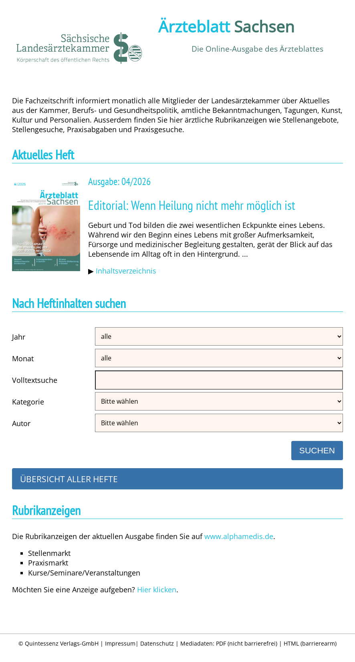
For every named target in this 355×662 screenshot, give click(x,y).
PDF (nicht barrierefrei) (246, 643)
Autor (21, 423)
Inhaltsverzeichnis (126, 271)
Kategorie (28, 401)
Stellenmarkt (49, 553)
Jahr (18, 337)
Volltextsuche (34, 380)
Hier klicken (156, 589)
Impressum (120, 643)
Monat (23, 358)
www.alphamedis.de (238, 536)
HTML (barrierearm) (310, 643)
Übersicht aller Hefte (69, 479)
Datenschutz (157, 643)
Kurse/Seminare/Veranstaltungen (84, 572)
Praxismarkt (48, 562)
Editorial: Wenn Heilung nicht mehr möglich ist (191, 205)
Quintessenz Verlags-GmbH (62, 643)
